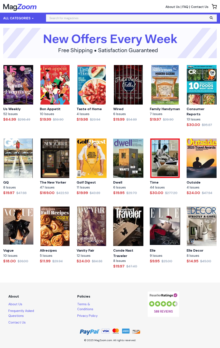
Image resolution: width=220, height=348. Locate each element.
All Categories (18, 18)
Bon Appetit (50, 109)
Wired (118, 109)
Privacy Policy (87, 316)
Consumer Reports (196, 112)
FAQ (185, 7)
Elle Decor (195, 250)
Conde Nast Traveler (123, 253)
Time (154, 182)
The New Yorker (53, 182)
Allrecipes (48, 250)
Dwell (117, 182)
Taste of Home (89, 109)
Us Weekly (12, 109)
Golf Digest (86, 182)
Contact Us (199, 7)
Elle (153, 250)
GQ (6, 182)
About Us (172, 7)
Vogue (8, 250)
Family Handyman (165, 109)
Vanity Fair (85, 250)
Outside (194, 182)
